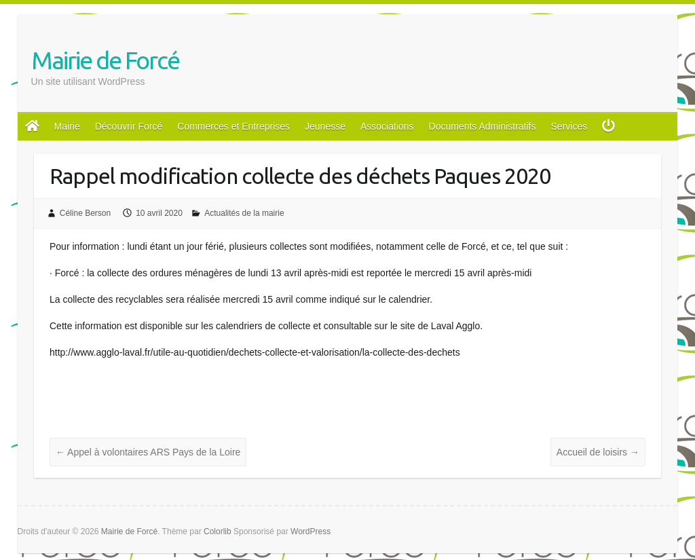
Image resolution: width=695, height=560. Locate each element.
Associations (387, 126)
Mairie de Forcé (105, 60)
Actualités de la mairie (244, 213)
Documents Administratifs (482, 126)
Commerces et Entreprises (233, 126)
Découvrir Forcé (129, 126)
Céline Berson (85, 213)
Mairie (67, 126)
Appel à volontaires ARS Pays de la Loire (148, 452)
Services (569, 126)
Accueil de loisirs (598, 452)
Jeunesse (325, 126)
